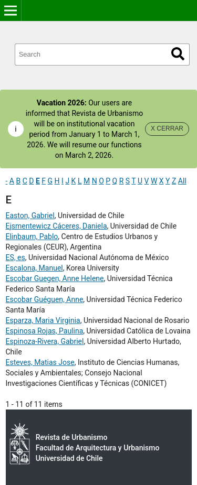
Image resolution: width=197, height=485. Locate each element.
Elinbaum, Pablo (32, 236)
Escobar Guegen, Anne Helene (55, 278)
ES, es (15, 257)
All (182, 181)
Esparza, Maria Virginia (43, 320)
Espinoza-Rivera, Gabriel (45, 341)
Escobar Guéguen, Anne (45, 299)
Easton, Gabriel (30, 215)
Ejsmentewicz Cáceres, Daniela (56, 226)
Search (177, 53)
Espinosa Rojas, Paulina (45, 331)
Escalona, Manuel (34, 268)
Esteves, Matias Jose (40, 362)
